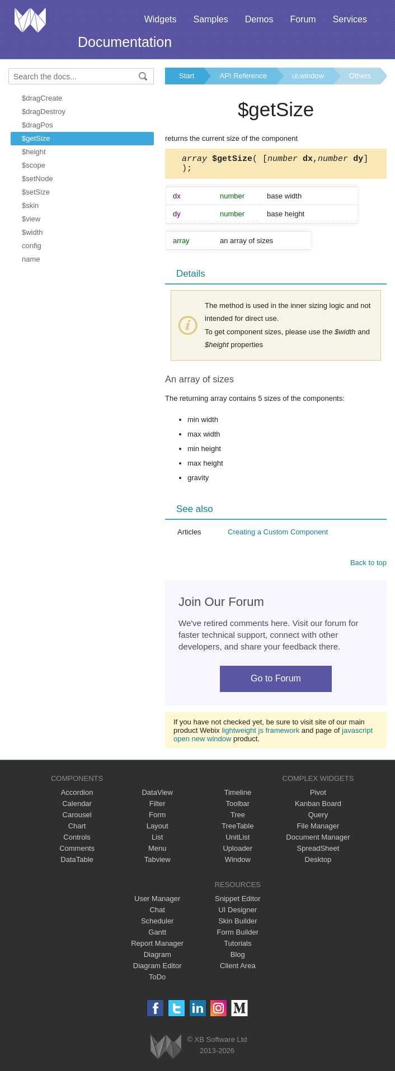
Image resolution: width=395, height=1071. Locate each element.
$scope (33, 165)
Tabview (157, 863)
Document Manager (318, 840)
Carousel (77, 818)
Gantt (157, 935)
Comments (77, 851)
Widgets (160, 19)
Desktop (318, 863)
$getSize (36, 138)
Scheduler (157, 924)
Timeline (237, 796)
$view (31, 219)
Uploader (237, 851)
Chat (156, 913)
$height (34, 152)
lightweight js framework (260, 733)
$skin (30, 205)
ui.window (308, 76)
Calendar (77, 807)
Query (318, 818)
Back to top (368, 566)
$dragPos (37, 125)
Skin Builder (237, 924)
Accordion (77, 796)
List (157, 840)
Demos (259, 19)
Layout (157, 829)
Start (186, 76)
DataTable (76, 863)
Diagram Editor (157, 969)
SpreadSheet (318, 851)
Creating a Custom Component (278, 535)
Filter (157, 807)
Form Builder (237, 935)
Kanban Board (318, 807)
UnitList (237, 840)
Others (360, 76)
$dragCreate (42, 98)
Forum (303, 19)
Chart (77, 829)
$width (32, 232)
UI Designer (237, 913)
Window (238, 863)
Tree (238, 818)
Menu (157, 851)
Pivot (318, 796)
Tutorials (237, 946)
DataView (157, 796)
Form (157, 818)
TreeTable (237, 829)
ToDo (157, 980)
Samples (210, 19)
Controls (76, 840)
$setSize (36, 192)
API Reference (243, 76)
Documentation (125, 42)
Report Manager (157, 946)
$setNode (37, 178)
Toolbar (237, 807)
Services (350, 19)
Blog (238, 958)
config (31, 245)
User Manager (157, 902)
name (31, 259)
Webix (166, 1050)
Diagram (157, 958)
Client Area (238, 969)
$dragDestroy (43, 111)
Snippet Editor (238, 902)
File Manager (318, 829)
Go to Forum (276, 681)
